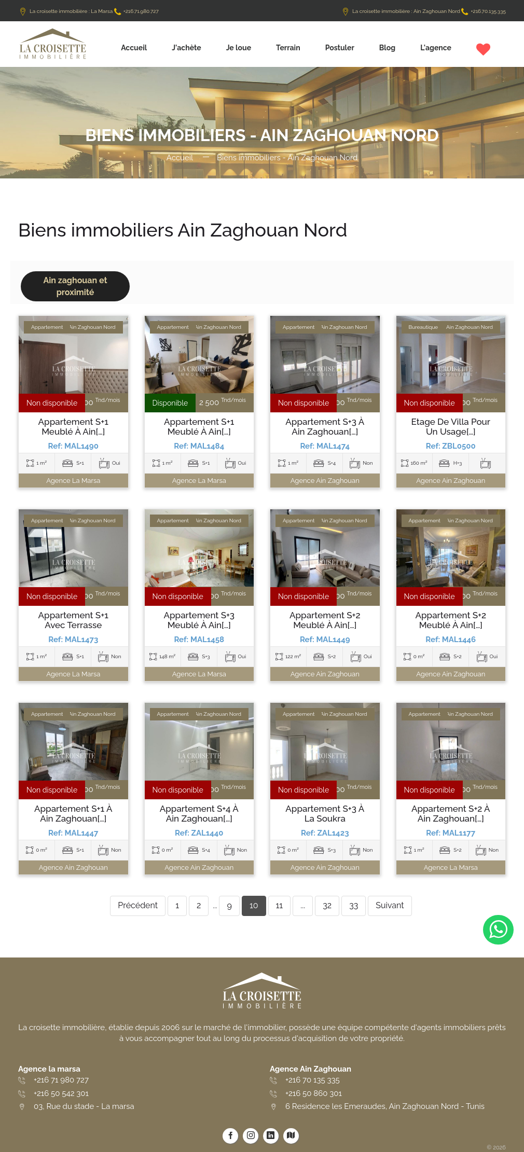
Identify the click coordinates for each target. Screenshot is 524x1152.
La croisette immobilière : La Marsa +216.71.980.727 (88, 11)
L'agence (435, 48)
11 (279, 905)
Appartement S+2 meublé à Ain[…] (324, 620)
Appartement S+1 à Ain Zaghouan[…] (73, 813)
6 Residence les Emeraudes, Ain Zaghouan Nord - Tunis (385, 1106)
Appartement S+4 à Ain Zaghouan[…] (199, 813)
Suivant (390, 905)
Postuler (339, 48)
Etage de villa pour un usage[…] (450, 426)
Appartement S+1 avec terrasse (73, 620)
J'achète (186, 48)
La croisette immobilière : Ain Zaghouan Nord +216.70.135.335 (423, 11)
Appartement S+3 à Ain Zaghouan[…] (324, 426)
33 (353, 905)
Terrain (288, 48)
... (302, 905)
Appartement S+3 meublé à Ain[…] (199, 620)
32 (327, 905)
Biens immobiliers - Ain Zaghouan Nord (287, 157)
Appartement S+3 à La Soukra (324, 813)
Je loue (238, 48)
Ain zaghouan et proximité (75, 286)
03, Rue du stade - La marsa (84, 1106)
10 (254, 905)
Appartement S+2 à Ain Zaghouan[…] (450, 813)
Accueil (134, 48)
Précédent (138, 905)
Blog (387, 48)
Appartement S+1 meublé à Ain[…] (73, 426)
